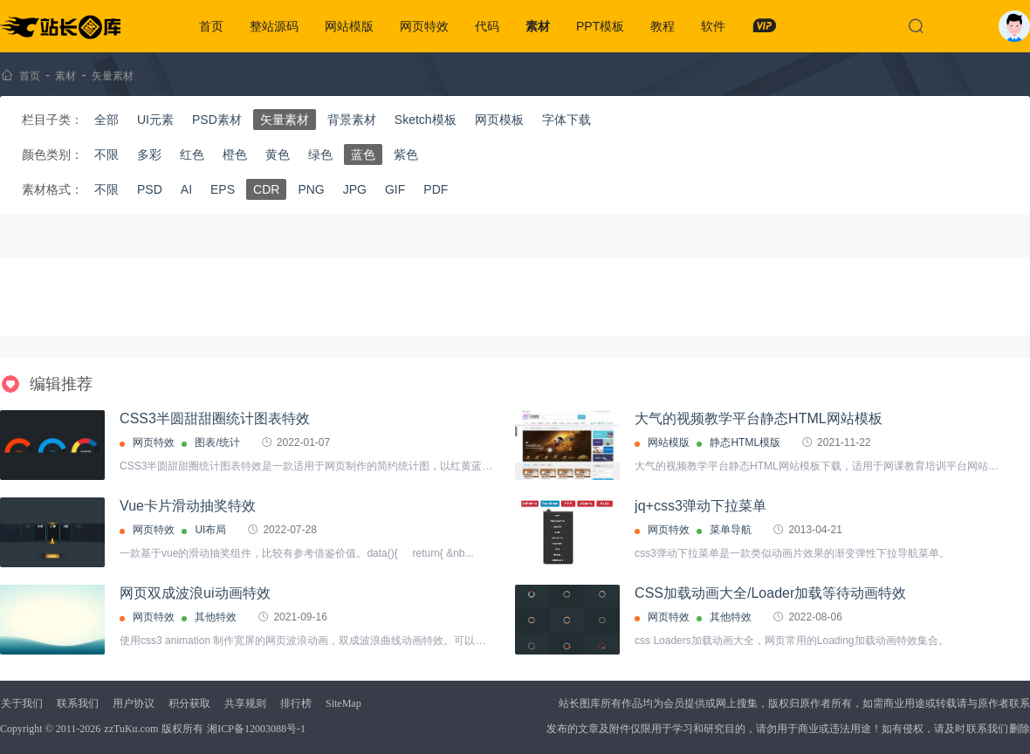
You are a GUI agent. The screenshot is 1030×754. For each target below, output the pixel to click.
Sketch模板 (426, 120)
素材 (537, 26)
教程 (662, 26)
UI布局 (210, 530)
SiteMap (343, 703)
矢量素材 (113, 76)
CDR (266, 189)
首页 (211, 26)
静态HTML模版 (745, 442)
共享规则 (245, 703)
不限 (106, 154)
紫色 (406, 154)
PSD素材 (217, 120)
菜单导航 (731, 530)
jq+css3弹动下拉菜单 (700, 505)
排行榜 (296, 703)
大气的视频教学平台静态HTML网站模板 (758, 418)
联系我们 (78, 703)
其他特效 (216, 617)
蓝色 (363, 154)
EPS (222, 189)
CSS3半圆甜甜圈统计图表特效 (215, 418)
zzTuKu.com (131, 729)
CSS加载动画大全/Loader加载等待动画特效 (770, 593)
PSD (149, 189)
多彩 (149, 154)
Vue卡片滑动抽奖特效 (188, 505)
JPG (355, 189)
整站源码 (274, 26)
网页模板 (499, 120)
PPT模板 (600, 26)
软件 (713, 26)
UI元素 (155, 120)
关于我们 (22, 703)
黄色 (277, 154)
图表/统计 (217, 442)
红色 (192, 154)
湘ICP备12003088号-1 (256, 729)
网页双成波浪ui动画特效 (195, 593)
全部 (106, 120)
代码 (487, 26)
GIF (395, 189)
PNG (311, 189)
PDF (435, 189)
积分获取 (189, 703)
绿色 (320, 154)
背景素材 (351, 120)
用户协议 (133, 703)
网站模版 (349, 26)
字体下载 (566, 120)
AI (186, 189)
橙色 (235, 154)
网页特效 (424, 26)
